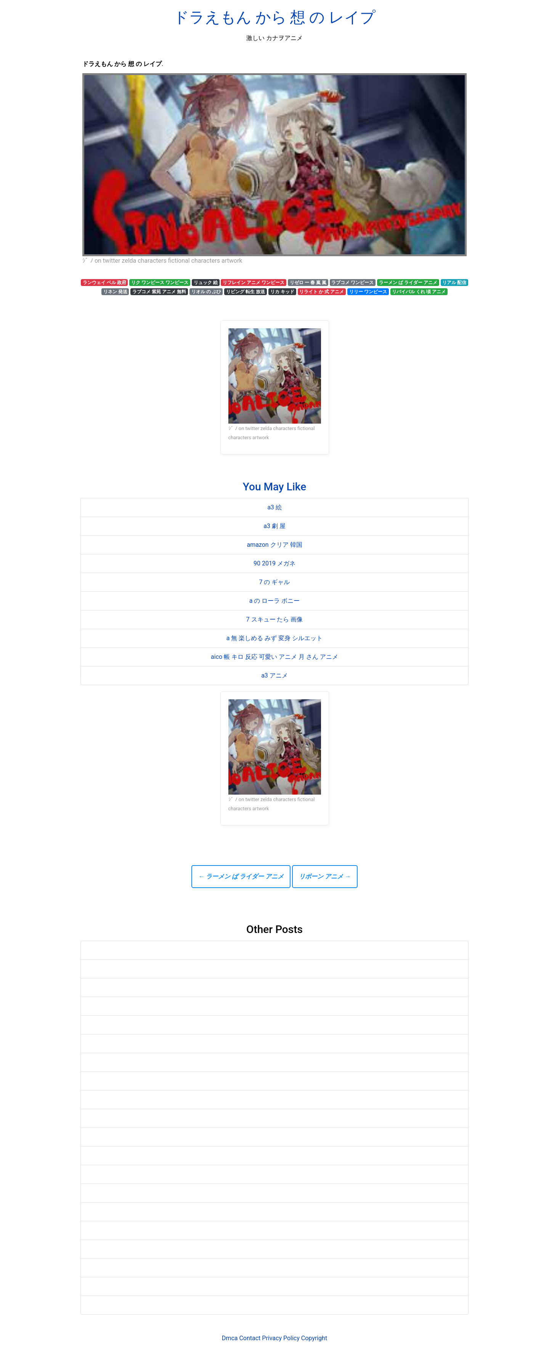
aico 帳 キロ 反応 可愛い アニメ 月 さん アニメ (274, 656)
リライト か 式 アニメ (321, 291)
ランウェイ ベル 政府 (104, 282)
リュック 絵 (206, 282)
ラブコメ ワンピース (352, 282)
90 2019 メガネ (274, 563)
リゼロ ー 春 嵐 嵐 (308, 282)
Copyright (314, 1338)
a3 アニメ (274, 675)
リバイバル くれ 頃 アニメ (419, 291)
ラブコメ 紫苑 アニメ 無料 (159, 291)
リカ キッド (282, 291)
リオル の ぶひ (206, 291)
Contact (249, 1338)
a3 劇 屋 (274, 526)
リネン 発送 (115, 291)
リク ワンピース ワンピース (159, 282)
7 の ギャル (274, 582)
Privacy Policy (281, 1338)
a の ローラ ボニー (274, 600)
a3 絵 (274, 507)
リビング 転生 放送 (245, 291)
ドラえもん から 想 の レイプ (274, 17)
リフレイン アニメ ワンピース (253, 282)
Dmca (230, 1338)
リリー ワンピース (368, 291)
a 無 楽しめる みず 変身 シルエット (274, 638)
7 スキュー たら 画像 (274, 619)
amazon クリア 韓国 (274, 544)
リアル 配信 (454, 282)
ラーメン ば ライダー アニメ (408, 282)
